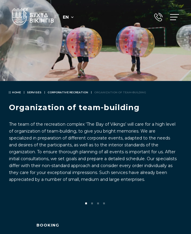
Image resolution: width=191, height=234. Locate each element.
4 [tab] (104, 204)
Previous (14, 203)
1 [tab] (86, 204)
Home (16, 92)
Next (177, 203)
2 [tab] (92, 204)
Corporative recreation (68, 92)
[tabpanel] (95, 117)
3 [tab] (98, 204)
